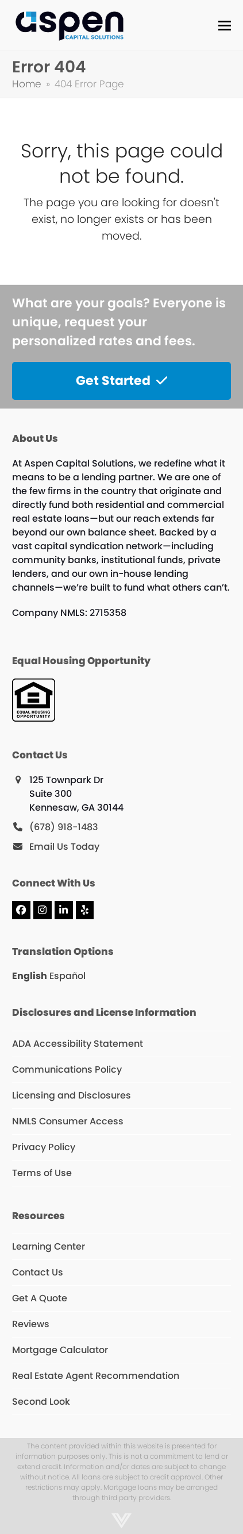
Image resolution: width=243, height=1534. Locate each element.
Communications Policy (67, 1069)
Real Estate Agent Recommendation (95, 1375)
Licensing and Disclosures (71, 1095)
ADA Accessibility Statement (77, 1043)
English (29, 975)
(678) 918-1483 (63, 827)
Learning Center (48, 1246)
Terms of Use (42, 1173)
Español (67, 975)
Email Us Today (64, 846)
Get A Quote (39, 1298)
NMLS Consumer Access (68, 1121)
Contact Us (37, 1272)
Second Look (41, 1401)
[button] (224, 25)
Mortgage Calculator (60, 1349)
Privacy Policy (43, 1147)
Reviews (30, 1324)
